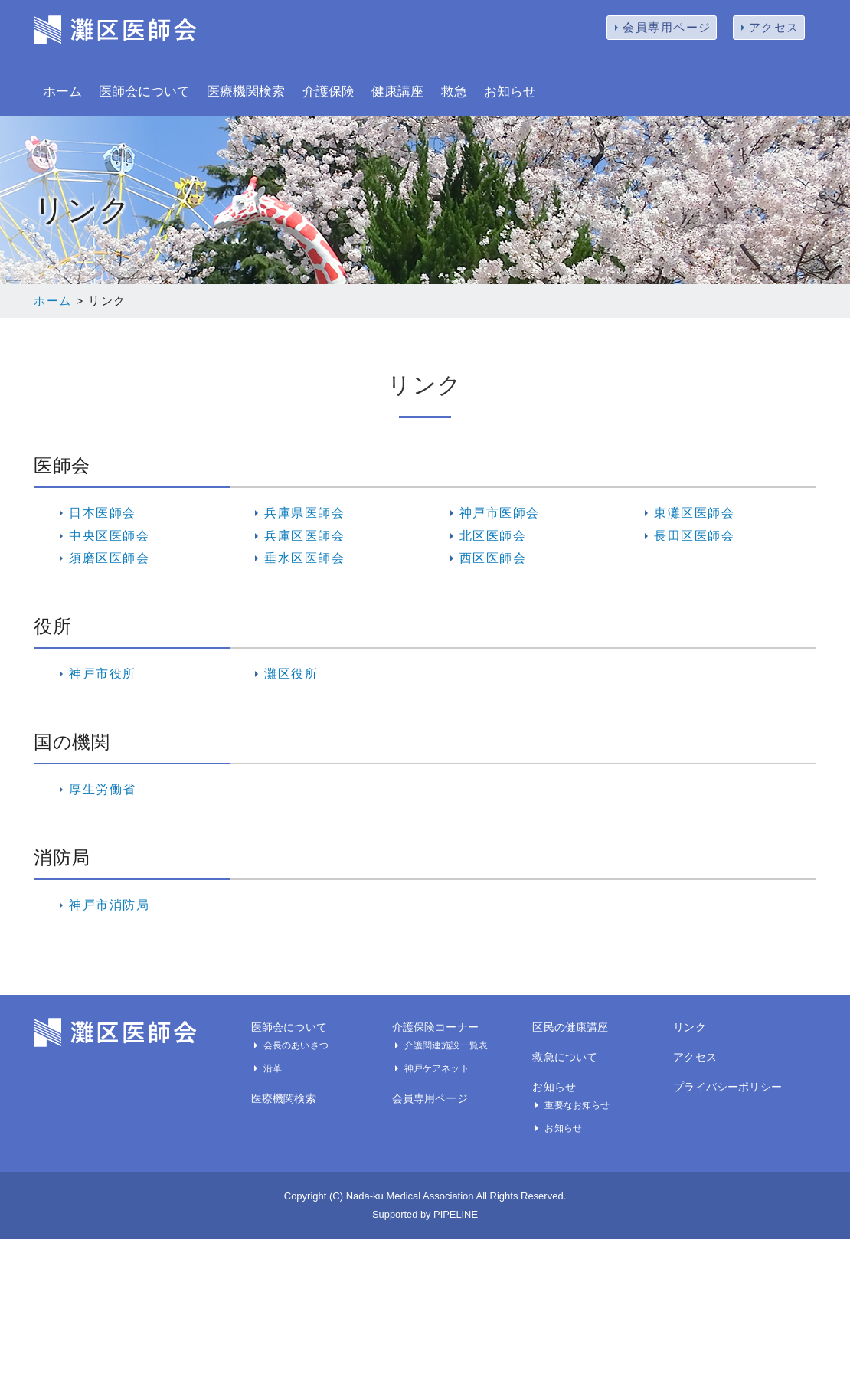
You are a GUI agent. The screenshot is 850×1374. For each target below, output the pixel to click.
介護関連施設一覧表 (446, 1045)
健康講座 (397, 91)
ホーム (62, 91)
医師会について (144, 91)
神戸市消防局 (109, 904)
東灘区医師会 (694, 512)
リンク (689, 1027)
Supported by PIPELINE (424, 1214)
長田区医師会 (694, 535)
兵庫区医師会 (304, 535)
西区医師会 (493, 557)
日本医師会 (102, 512)
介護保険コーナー (435, 1027)
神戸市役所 (102, 673)
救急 (454, 91)
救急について (564, 1057)
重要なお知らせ (577, 1105)
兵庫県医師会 (304, 512)
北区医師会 (493, 535)
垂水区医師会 (304, 557)
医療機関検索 (246, 91)
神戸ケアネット (436, 1068)
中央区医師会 (109, 535)
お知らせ (510, 91)
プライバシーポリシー (727, 1087)
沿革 (272, 1068)
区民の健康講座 (570, 1027)
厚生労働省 (102, 789)
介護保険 (328, 91)
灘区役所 (291, 673)
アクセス (774, 27)
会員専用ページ (667, 27)
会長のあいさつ (296, 1045)
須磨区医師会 (109, 557)
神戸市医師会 (499, 512)
